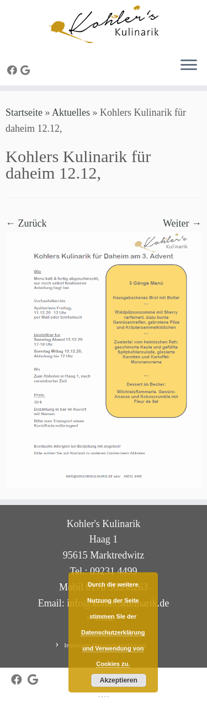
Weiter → (182, 223)
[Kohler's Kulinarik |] (103, 24)
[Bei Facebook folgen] (13, 70)
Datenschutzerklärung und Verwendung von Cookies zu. (113, 648)
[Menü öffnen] (189, 65)
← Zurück (26, 223)
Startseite (24, 112)
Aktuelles (71, 112)
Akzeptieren (118, 680)
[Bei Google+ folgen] (26, 70)
